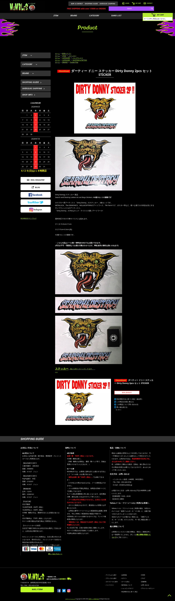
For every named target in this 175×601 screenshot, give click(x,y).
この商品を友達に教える (125, 402)
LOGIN (125, 3)
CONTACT (148, 3)
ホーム (57, 54)
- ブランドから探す (111, 578)
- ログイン (124, 578)
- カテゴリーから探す (111, 582)
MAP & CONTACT (77, 3)
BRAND (73, 15)
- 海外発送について (126, 585)
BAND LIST (116, 15)
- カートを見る (125, 582)
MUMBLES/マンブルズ (28, 218)
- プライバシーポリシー (147, 588)
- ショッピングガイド (127, 588)
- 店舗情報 (143, 582)
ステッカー (72, 56)
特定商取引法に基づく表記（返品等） (130, 399)
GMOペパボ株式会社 (94, 599)
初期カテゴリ (66, 54)
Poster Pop (74, 62)
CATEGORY (94, 15)
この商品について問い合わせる (127, 404)
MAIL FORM (37, 589)
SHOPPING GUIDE (91, 3)
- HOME (142, 575)
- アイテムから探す (111, 575)
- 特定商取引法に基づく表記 (129, 592)
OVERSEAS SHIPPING (107, 3)
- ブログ (142, 578)
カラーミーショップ (70, 599)
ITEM (55, 15)
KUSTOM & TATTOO (79, 60)
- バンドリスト (109, 585)
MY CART (136, 3)
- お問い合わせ (144, 585)
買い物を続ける (122, 407)
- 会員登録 (124, 575)
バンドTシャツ (77, 58)
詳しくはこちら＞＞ (55, 554)
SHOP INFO (27, 95)
